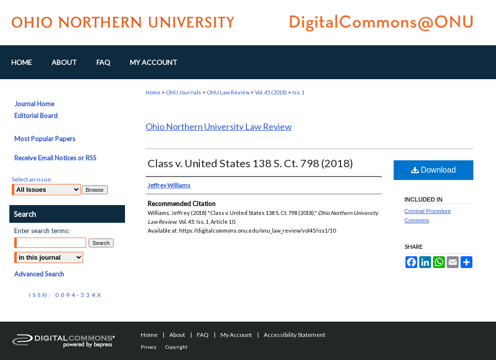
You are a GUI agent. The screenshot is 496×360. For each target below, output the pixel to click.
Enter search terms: (41, 231)
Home (153, 92)
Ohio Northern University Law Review (219, 126)
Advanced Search (39, 274)
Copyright (176, 347)
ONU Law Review (228, 92)
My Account (236, 334)
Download (433, 170)
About (177, 334)
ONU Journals (183, 92)
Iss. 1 (298, 92)
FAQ (203, 334)
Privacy (148, 347)
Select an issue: (32, 179)
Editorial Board (36, 116)
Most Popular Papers (44, 139)
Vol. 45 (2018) (271, 92)
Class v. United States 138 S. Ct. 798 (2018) (250, 163)
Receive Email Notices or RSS (55, 158)
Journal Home (34, 104)
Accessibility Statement (294, 334)
